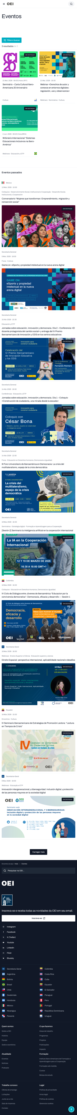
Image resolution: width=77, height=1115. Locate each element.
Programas (43, 1036)
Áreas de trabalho (46, 1031)
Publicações (44, 1045)
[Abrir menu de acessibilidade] (71, 1109)
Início (16, 864)
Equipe (4, 1040)
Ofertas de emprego (9, 1090)
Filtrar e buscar (11, 40)
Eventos (5, 1059)
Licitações (6, 1094)
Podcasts (5, 1068)
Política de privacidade (48, 1090)
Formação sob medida (48, 1066)
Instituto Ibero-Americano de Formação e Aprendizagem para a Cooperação (55, 1060)
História (5, 1036)
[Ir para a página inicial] (10, 4)
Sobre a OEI (6, 1031)
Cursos (42, 1071)
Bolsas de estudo (46, 1075)
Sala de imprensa (8, 1103)
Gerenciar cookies (46, 1103)
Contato (5, 1108)
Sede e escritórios (8, 1045)
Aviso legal (43, 1094)
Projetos (42, 1040)
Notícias (5, 1063)
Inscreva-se (38, 918)
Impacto (42, 1049)
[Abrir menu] (4, 4)
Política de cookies (46, 1099)
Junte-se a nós (7, 1099)
